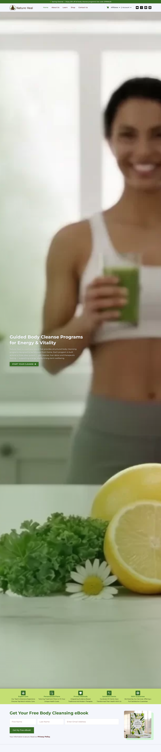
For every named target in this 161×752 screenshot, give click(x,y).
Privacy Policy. (44, 737)
